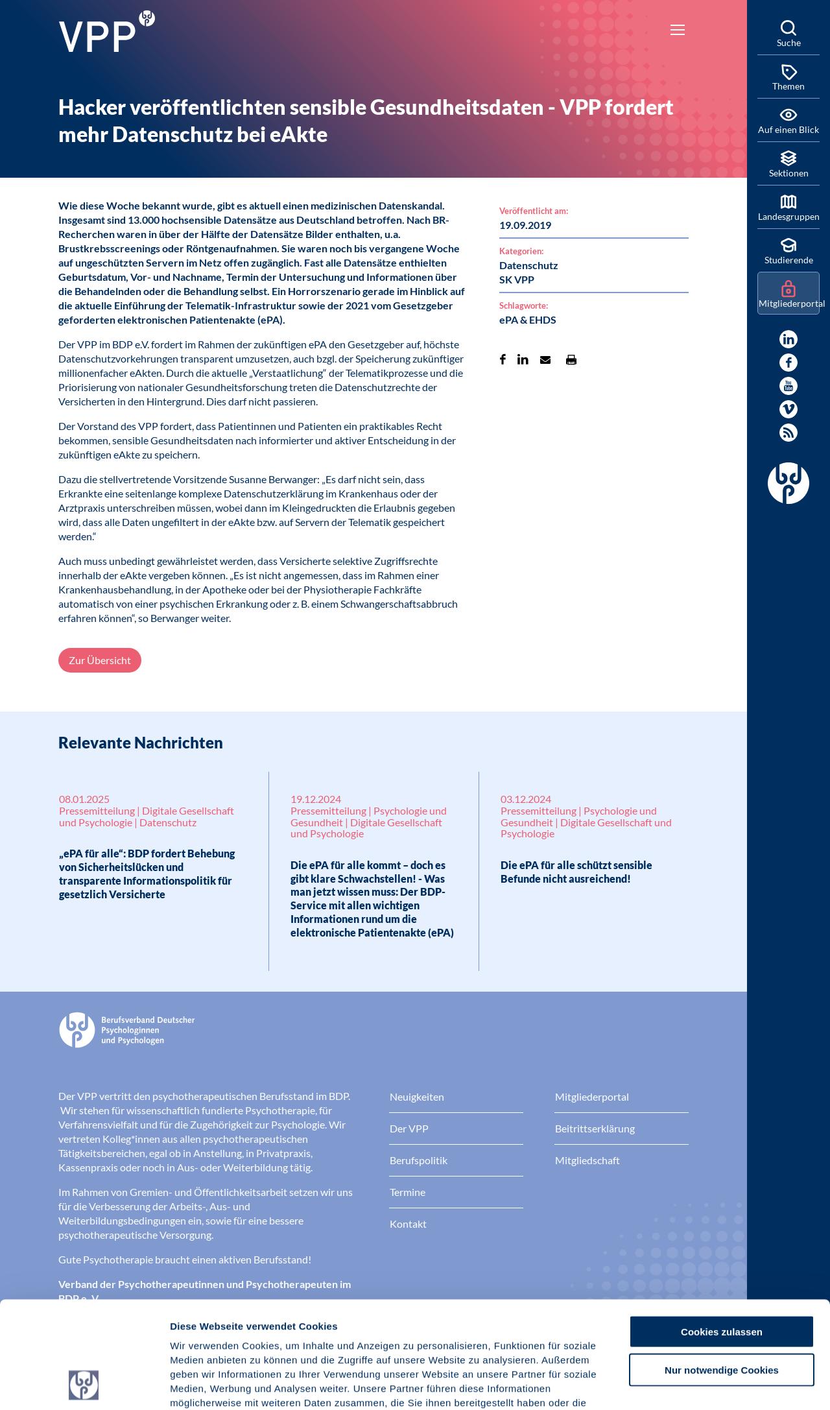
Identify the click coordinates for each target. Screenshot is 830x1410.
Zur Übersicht (100, 660)
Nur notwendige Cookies (722, 1269)
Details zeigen (690, 1384)
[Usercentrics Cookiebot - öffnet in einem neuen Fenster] (84, 1384)
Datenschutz (266, 1331)
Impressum (198, 1331)
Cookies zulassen (722, 1231)
